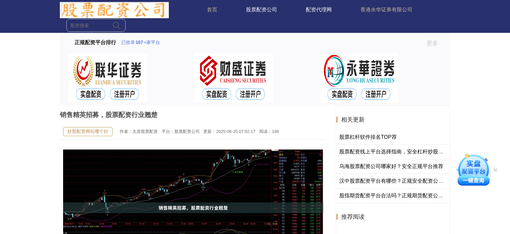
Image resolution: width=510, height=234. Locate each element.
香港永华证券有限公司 (386, 9)
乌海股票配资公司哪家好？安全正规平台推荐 (391, 166)
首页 (212, 9)
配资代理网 (319, 9)
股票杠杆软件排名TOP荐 (368, 137)
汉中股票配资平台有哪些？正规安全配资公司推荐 (396, 181)
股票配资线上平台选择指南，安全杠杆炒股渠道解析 (399, 151)
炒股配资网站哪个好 (87, 131)
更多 (435, 43)
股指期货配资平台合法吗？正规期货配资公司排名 (396, 195)
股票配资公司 (261, 9)
